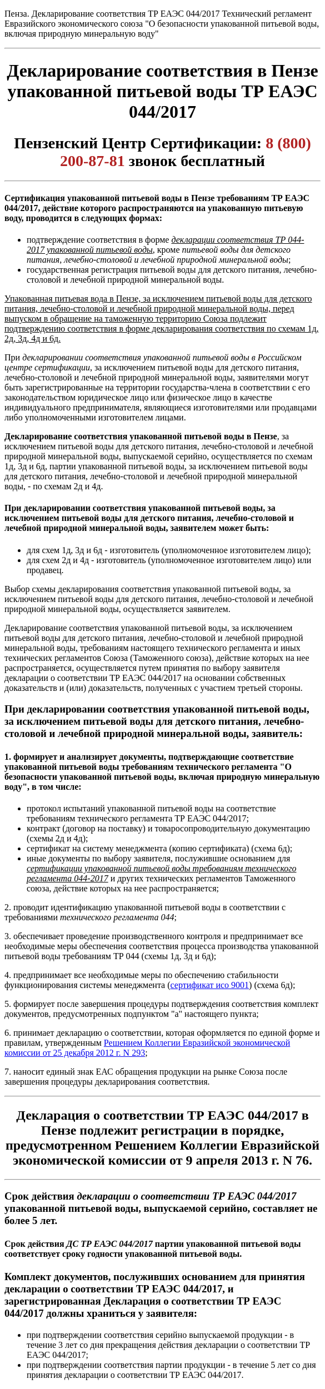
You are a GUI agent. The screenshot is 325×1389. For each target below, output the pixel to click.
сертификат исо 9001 (210, 985)
